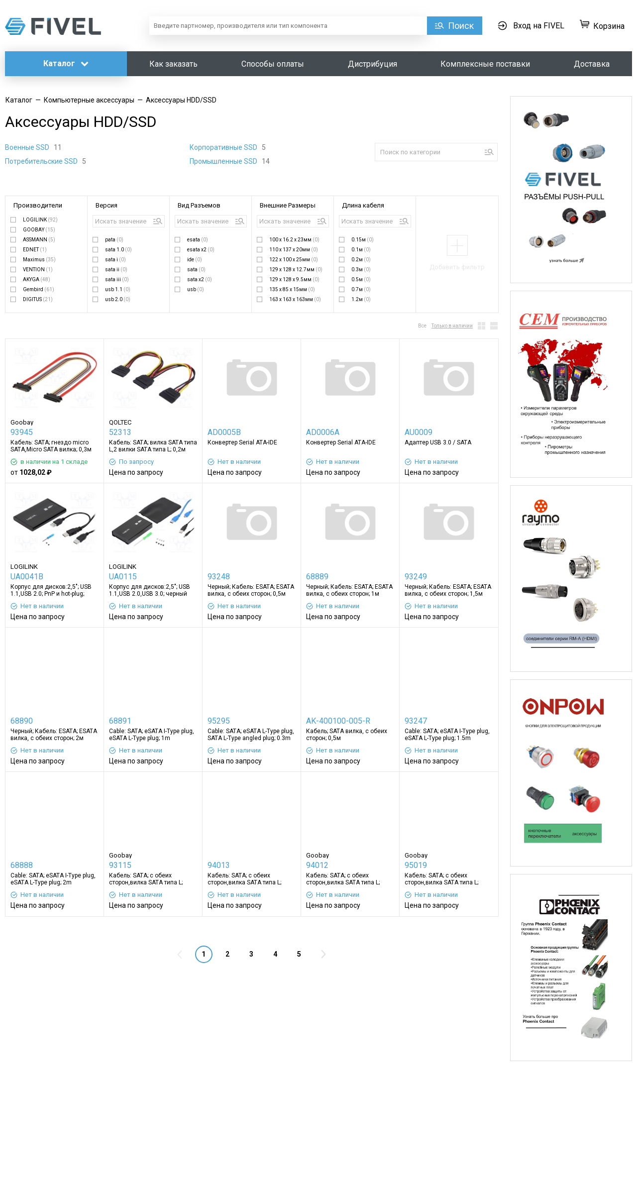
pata (114, 239)
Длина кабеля (363, 205)
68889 (317, 576)
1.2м (361, 299)
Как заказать (173, 64)
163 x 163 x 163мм (295, 299)
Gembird (38, 289)
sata (196, 269)
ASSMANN (39, 239)
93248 (219, 576)
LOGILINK (40, 219)
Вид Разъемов (199, 205)
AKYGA (36, 279)
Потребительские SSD (42, 161)
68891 (120, 721)
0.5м (361, 279)
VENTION (38, 269)
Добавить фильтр (457, 267)
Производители (37, 205)
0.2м (361, 259)
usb (195, 289)
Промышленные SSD (224, 161)
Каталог (66, 63)
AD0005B (224, 432)
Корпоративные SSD (224, 147)
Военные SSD (28, 147)
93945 (21, 432)
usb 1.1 (117, 289)
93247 (416, 721)
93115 (120, 865)
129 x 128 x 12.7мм (295, 269)
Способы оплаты (272, 64)
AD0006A (322, 432)
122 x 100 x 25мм (293, 259)
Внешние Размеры (288, 205)
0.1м (361, 249)
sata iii (117, 279)
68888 (21, 865)
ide (194, 259)
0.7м (361, 289)
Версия (106, 205)
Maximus (39, 259)
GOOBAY (39, 229)
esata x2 (200, 249)
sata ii (116, 269)
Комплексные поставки (485, 64)
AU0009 (418, 432)
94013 (219, 865)
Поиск (461, 25)
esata (197, 239)
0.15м (362, 239)
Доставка (592, 64)
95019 (416, 865)
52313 (120, 432)
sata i (115, 259)
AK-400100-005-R (338, 721)
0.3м (361, 269)
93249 (416, 576)
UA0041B (26, 576)
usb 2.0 (117, 299)
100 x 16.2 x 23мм (294, 239)
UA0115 (123, 576)
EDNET (35, 249)
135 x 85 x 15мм (292, 289)
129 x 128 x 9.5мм (294, 279)
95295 (219, 721)
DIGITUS (38, 299)
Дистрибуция (372, 64)
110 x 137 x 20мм (293, 249)
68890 (21, 721)
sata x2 (199, 279)
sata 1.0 (118, 249)
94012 (317, 865)
